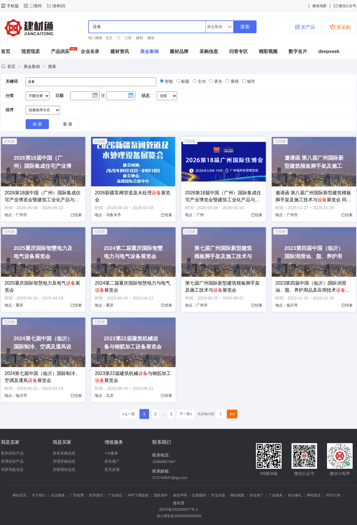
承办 (217, 81)
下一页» (185, 414)
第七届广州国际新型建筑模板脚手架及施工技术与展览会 (222, 287)
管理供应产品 (12, 461)
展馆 (234, 81)
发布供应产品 (12, 453)
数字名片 (298, 51)
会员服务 (58, 495)
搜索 (52, 66)
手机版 (13, 5)
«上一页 (128, 414)
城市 (250, 81)
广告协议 (115, 495)
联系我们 (96, 495)
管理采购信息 (64, 461)
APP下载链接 (138, 495)
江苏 (128, 38)
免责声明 (180, 495)
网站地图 (237, 495)
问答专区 (238, 51)
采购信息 (208, 51)
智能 (168, 81)
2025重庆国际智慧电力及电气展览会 (42, 287)
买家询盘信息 (12, 469)
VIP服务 (111, 453)
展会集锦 (149, 51)
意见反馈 (112, 469)
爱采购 (340, 27)
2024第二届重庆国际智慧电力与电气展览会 (133, 287)
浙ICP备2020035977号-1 (178, 510)
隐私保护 (161, 495)
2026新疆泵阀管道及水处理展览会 (133, 196)
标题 (184, 81)
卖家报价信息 (64, 469)
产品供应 (60, 51)
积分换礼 (295, 495)
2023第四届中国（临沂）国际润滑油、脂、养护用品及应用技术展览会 (312, 287)
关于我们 (39, 495)
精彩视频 (268, 51)
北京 (108, 38)
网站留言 (314, 495)
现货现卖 (30, 51)
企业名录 (90, 51)
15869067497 (164, 461)
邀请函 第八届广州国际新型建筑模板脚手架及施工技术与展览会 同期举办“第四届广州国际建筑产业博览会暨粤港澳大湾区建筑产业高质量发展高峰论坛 (313, 196)
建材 (139, 38)
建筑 (150, 38)
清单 (56, 5)
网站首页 (19, 495)
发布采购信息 (64, 453)
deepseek (329, 51)
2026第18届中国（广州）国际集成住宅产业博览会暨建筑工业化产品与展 (43, 196)
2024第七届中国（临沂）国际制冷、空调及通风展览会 (42, 377)
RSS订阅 (333, 495)
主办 (201, 81)
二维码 (35, 5)
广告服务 (276, 495)
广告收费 (77, 495)
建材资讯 (119, 51)
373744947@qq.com (170, 477)
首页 (5, 51)
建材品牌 (179, 51)
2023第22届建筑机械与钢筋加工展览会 (133, 377)
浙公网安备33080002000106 (179, 516)
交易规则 (199, 495)
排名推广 (112, 461)
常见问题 (218, 495)
